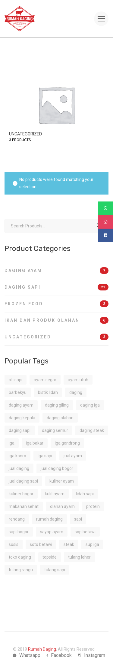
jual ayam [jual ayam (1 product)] (73, 455)
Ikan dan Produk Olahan (56, 320)
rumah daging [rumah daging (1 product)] (49, 519)
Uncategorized (56, 337)
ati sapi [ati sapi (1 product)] (15, 379)
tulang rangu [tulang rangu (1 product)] (21, 569)
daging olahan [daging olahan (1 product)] (60, 417)
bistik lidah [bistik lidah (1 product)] (48, 392)
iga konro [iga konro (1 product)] (17, 455)
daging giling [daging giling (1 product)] (57, 405)
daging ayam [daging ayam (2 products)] (21, 405)
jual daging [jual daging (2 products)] (19, 468)
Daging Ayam (56, 270)
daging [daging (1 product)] (75, 392)
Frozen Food (56, 303)
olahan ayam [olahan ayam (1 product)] (62, 506)
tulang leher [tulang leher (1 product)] (79, 557)
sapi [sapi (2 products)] (78, 519)
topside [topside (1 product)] (49, 557)
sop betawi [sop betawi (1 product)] (85, 531)
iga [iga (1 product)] (11, 443)
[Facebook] (59, 655)
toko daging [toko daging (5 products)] (20, 557)
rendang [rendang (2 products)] (17, 519)
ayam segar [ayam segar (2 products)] (45, 379)
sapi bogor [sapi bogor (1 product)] (19, 531)
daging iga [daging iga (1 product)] (90, 405)
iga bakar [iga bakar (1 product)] (34, 443)
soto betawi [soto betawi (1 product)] (41, 544)
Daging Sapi (56, 287)
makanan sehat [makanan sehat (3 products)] (24, 506)
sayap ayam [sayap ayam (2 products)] (51, 531)
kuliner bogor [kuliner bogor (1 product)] (21, 493)
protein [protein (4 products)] (93, 506)
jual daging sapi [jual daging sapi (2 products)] (23, 481)
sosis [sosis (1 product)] (13, 544)
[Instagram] (91, 655)
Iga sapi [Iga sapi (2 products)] (45, 455)
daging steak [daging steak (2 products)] (92, 430)
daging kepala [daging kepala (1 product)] (22, 417)
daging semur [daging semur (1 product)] (55, 430)
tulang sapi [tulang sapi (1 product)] (54, 569)
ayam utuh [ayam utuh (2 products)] (78, 379)
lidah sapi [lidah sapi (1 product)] (85, 493)
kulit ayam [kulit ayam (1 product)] (54, 493)
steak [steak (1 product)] (69, 544)
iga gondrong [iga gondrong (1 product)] (67, 443)
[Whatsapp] (26, 655)
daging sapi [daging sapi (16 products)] (19, 430)
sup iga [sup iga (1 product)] (92, 544)
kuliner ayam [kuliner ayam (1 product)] (61, 481)
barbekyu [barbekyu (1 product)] (18, 392)
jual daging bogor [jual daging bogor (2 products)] (57, 468)
